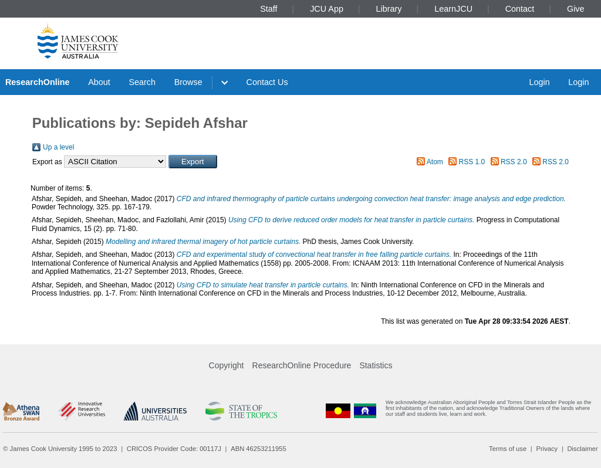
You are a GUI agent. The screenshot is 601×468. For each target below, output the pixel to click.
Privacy (547, 448)
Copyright (226, 365)
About (99, 82)
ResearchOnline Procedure (302, 365)
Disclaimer (583, 448)
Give (576, 8)
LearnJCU (453, 8)
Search (142, 82)
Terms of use (507, 448)
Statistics (375, 365)
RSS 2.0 (514, 162)
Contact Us (267, 82)
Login (539, 82)
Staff (268, 8)
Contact (520, 8)
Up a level (58, 147)
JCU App (326, 8)
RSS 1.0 (472, 162)
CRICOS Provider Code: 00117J (174, 448)
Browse (188, 82)
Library (389, 8)
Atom (435, 162)
